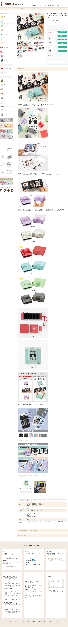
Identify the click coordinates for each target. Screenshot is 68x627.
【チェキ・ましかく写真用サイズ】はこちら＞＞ (28, 406)
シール (3, 30)
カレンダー (4, 56)
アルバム (6, 8)
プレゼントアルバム (5, 68)
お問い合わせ (35, 5)
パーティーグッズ (5, 110)
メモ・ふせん (4, 39)
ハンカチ (3, 98)
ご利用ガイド (44, 5)
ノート (3, 21)
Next (43, 26)
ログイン (54, 5)
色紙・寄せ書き (4, 52)
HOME (3, 8)
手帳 (3, 17)
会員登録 (49, 5)
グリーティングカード (6, 43)
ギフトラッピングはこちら (57, 62)
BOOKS (3, 114)
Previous (18, 26)
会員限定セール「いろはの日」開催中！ (55, 559)
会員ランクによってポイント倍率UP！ (55, 558)
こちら (29, 556)
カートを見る (64, 2)
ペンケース (4, 26)
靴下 (3, 85)
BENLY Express (9, 566)
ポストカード (4, 47)
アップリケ (4, 93)
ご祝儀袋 (3, 61)
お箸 (3, 102)
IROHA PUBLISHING (35, 625)
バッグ (3, 80)
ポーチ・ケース (4, 89)
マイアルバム (4, 73)
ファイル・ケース (5, 34)
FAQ (40, 5)
